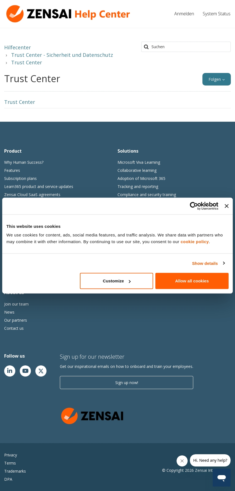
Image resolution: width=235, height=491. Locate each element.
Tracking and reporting (138, 186)
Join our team (16, 304)
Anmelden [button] (184, 14)
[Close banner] (227, 206)
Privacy (10, 455)
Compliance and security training (147, 194)
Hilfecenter (17, 47)
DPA (8, 479)
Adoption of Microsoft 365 (141, 178)
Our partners (15, 320)
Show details (205, 263)
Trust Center (26, 62)
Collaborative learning (137, 170)
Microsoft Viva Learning (139, 162)
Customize (117, 281)
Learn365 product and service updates (38, 186)
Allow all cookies (192, 281)
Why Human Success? (23, 162)
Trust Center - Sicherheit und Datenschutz (62, 55)
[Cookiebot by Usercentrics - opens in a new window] (194, 206)
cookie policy (195, 241)
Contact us (14, 328)
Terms (10, 463)
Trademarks (15, 471)
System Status (217, 14)
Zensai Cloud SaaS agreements (32, 194)
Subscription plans (20, 178)
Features (12, 170)
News (9, 312)
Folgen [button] (215, 79)
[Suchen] (186, 46)
